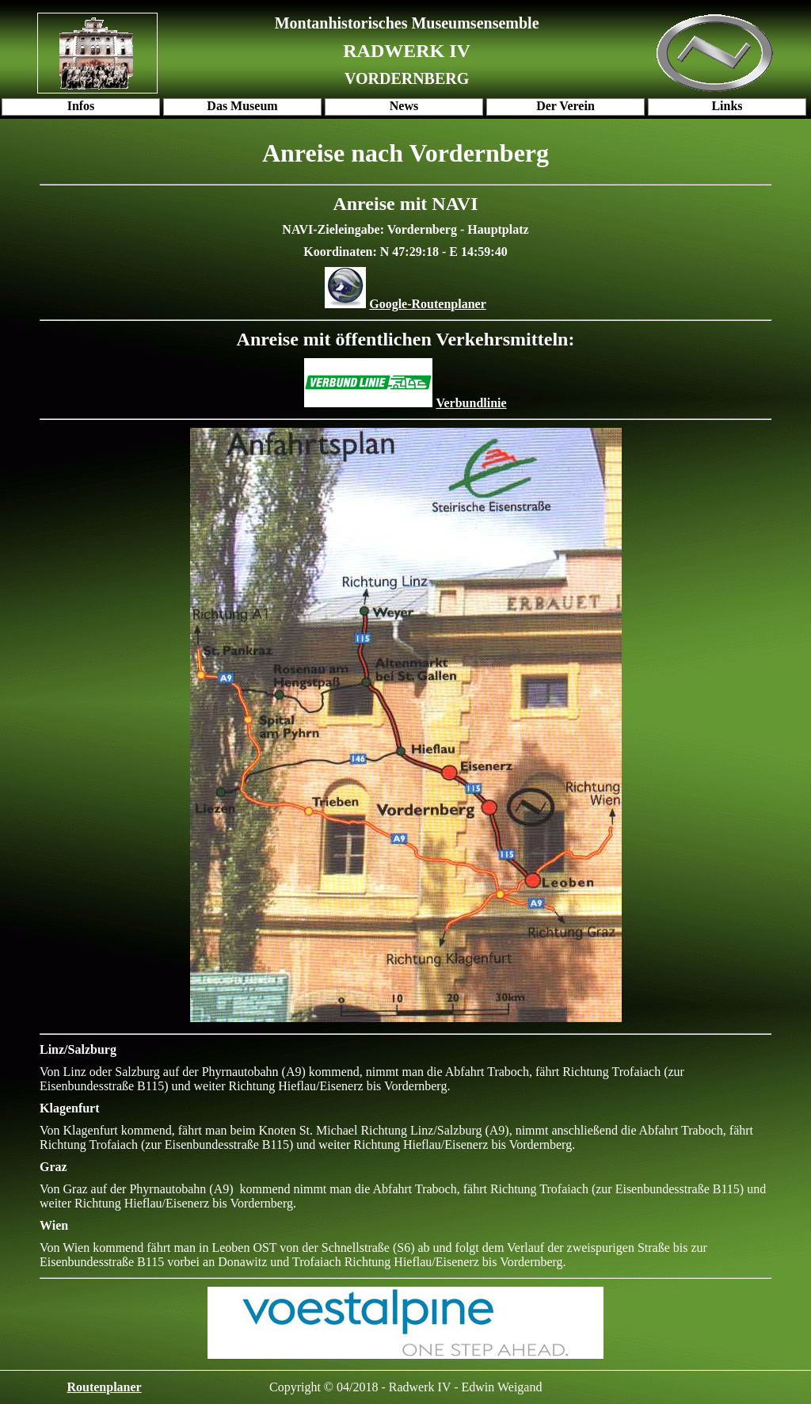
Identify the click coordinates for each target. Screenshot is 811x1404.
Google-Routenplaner (427, 304)
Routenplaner (104, 1387)
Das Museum (242, 106)
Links (726, 106)
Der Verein (565, 106)
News (404, 106)
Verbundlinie (471, 403)
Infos (81, 106)
